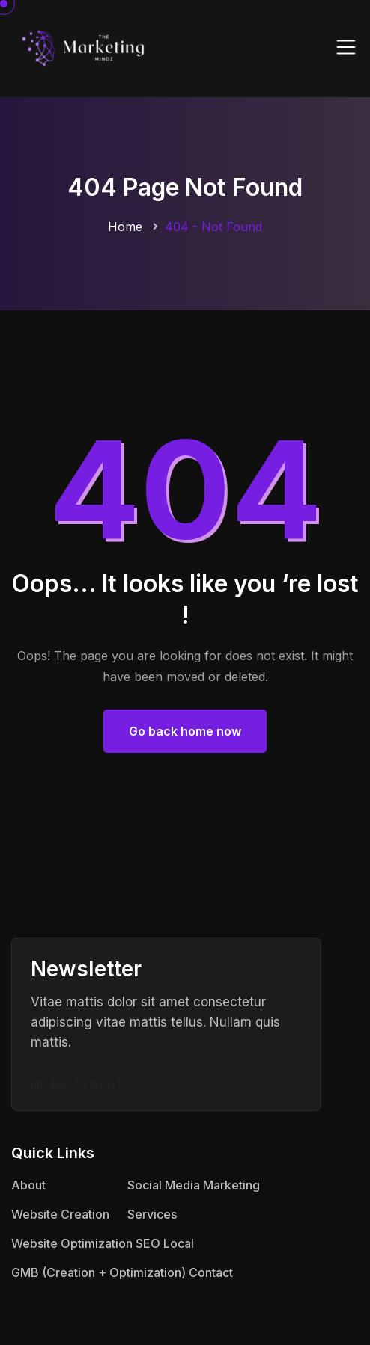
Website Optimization (72, 1243)
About (28, 1185)
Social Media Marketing (193, 1185)
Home (125, 226)
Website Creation (60, 1214)
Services (152, 1214)
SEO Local (165, 1243)
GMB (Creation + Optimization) (98, 1272)
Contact (211, 1272)
